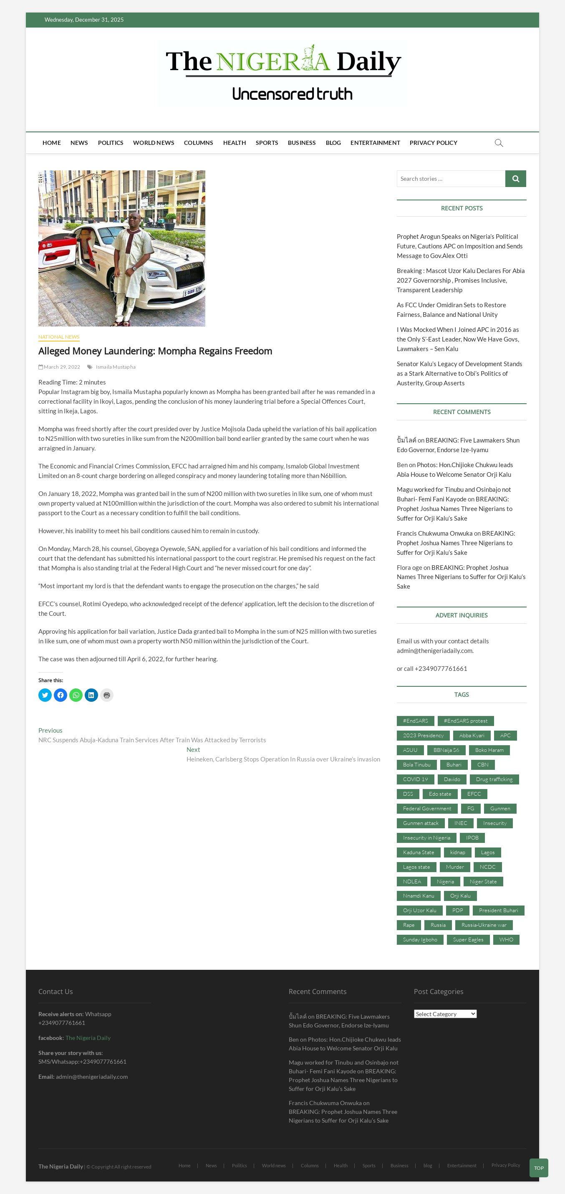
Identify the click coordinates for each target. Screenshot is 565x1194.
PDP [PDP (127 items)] (457, 910)
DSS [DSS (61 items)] (408, 793)
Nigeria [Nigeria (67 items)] (445, 881)
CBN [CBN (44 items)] (483, 764)
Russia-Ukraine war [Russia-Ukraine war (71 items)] (484, 924)
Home (52, 142)
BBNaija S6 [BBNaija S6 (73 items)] (446, 749)
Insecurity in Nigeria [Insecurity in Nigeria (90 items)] (426, 837)
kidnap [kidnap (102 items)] (457, 852)
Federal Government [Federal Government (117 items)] (427, 808)
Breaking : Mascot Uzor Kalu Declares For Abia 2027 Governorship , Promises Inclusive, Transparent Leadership (461, 280)
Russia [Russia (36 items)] (438, 924)
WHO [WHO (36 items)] (506, 939)
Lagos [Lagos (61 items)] (488, 852)
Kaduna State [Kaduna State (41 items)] (418, 852)
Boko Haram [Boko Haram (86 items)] (489, 749)
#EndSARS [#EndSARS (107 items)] (415, 720)
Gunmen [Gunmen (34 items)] (500, 808)
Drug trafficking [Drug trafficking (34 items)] (494, 779)
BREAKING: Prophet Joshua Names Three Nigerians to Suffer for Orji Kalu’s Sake (454, 508)
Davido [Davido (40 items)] (452, 779)
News (79, 142)
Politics (111, 142)
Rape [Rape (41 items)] (409, 924)
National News (59, 337)
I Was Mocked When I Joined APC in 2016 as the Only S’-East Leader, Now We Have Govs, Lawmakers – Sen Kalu (458, 339)
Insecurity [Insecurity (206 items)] (495, 823)
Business (302, 142)
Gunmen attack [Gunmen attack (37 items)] (421, 823)
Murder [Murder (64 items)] (455, 866)
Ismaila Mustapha (116, 367)
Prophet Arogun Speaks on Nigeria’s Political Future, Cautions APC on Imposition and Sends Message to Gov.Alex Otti (460, 246)
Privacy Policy (433, 142)
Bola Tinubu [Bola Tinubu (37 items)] (417, 764)
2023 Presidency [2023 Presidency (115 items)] (423, 735)
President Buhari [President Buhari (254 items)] (498, 910)
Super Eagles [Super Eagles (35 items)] (468, 939)
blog (333, 142)
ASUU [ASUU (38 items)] (410, 749)
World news (153, 142)
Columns (198, 142)
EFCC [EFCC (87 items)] (474, 793)
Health (234, 142)
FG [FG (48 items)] (470, 808)
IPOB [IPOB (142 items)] (472, 837)
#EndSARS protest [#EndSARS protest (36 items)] (466, 720)
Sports (267, 142)
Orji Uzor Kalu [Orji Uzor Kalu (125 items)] (419, 910)
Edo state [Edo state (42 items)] (440, 793)
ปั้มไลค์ (406, 440)
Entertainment (375, 142)
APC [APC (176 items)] (505, 735)
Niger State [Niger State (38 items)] (483, 881)
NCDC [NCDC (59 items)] (488, 866)
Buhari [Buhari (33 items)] (454, 764)
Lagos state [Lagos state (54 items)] (416, 866)
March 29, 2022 (59, 367)
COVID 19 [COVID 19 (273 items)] (415, 779)
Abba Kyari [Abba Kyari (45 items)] (471, 735)
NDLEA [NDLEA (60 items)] (412, 881)
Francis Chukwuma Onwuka (435, 533)
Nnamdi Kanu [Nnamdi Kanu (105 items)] (418, 895)
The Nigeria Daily (88, 1037)
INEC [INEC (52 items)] (460, 823)
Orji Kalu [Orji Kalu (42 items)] (460, 895)
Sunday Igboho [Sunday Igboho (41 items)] (420, 939)
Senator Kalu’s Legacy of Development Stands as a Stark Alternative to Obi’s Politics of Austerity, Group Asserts (459, 373)
